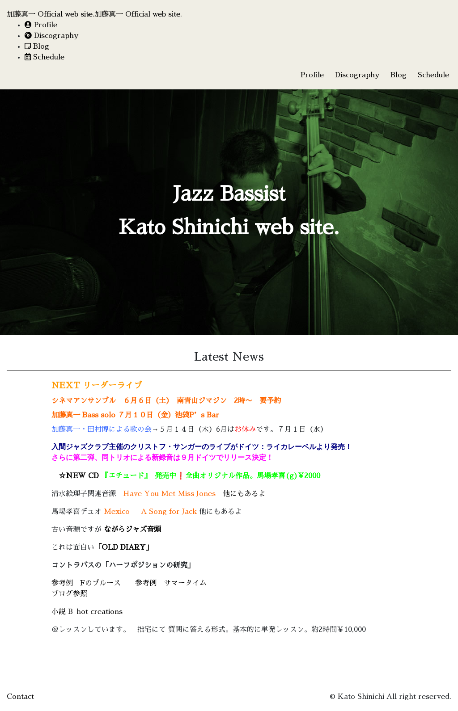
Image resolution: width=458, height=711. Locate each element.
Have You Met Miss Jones (169, 493)
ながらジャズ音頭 (132, 529)
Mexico (117, 511)
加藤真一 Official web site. (50, 14)
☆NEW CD (107, 476)
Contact (20, 696)
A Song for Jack (169, 511)
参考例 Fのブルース (86, 583)
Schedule (44, 57)
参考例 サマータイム (171, 583)
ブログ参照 (69, 593)
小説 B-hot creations (87, 611)
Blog (37, 46)
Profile (41, 25)
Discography (51, 35)
